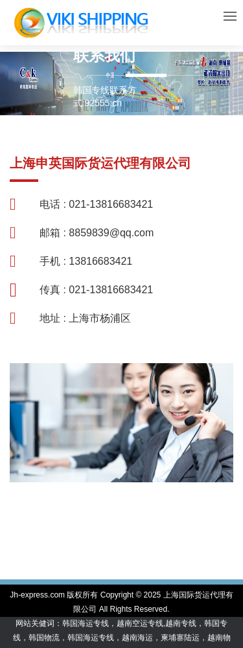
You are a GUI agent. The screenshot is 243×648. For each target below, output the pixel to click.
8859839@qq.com (111, 232)
